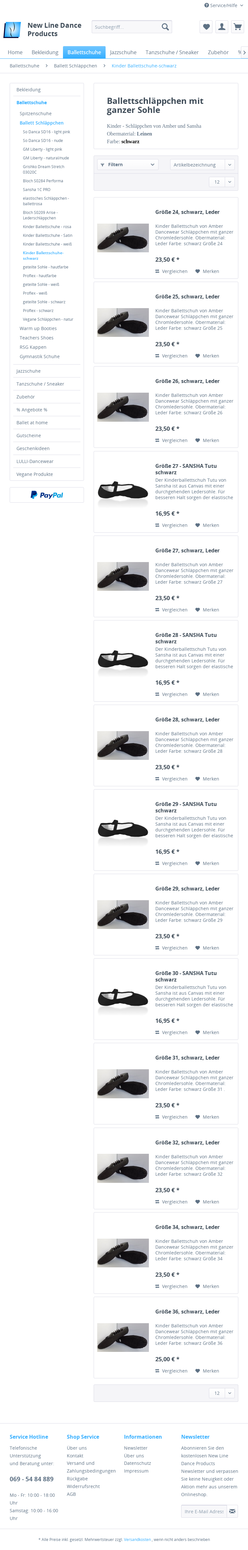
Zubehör (25, 397)
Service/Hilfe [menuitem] (221, 5)
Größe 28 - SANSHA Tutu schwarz (186, 638)
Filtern (112, 164)
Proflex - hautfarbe (40, 275)
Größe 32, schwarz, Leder (187, 1142)
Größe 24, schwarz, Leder (187, 212)
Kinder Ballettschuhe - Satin (47, 235)
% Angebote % (31, 410)
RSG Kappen (33, 347)
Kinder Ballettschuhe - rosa (47, 226)
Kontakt (75, 1456)
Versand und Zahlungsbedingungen (91, 1467)
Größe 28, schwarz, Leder (187, 719)
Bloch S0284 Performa (43, 181)
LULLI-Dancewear (35, 461)
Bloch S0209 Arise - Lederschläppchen (40, 215)
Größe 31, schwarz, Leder (187, 1057)
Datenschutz (137, 1463)
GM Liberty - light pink (42, 149)
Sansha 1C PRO (36, 189)
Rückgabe (77, 1478)
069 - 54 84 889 (32, 1479)
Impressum (136, 1471)
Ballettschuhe (31, 102)
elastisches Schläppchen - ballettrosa (46, 201)
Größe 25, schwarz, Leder (187, 296)
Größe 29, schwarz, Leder (187, 888)
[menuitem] (132, 26)
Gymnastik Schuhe (40, 356)
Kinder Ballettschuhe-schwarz (43, 255)
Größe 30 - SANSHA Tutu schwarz (186, 976)
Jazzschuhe (28, 371)
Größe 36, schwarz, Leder (187, 1311)
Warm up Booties (38, 328)
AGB (71, 1494)
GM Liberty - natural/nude (46, 158)
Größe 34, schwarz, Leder (187, 1227)
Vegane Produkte (34, 474)
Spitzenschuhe (36, 113)
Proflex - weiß (35, 293)
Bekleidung (28, 89)
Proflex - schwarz (38, 310)
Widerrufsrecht (83, 1486)
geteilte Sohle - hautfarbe (45, 267)
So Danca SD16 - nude (43, 140)
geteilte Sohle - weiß (41, 284)
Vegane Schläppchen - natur (48, 319)
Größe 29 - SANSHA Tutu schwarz (186, 807)
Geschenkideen (33, 448)
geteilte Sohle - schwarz (44, 302)
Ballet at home (32, 422)
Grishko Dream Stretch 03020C (43, 169)
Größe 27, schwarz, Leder (187, 550)
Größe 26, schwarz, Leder (187, 381)
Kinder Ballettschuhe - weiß (47, 244)
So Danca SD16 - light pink (46, 132)
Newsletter (136, 1448)
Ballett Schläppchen (42, 123)
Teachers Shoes (37, 338)
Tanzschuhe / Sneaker (40, 384)
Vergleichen (171, 271)
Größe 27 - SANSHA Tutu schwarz (186, 469)
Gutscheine (28, 435)
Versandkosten (137, 1539)
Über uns (77, 1448)
